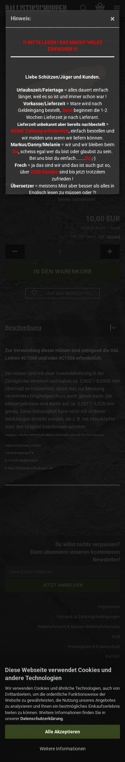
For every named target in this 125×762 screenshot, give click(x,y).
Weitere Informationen (63, 748)
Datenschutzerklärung (41, 718)
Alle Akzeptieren (62, 731)
